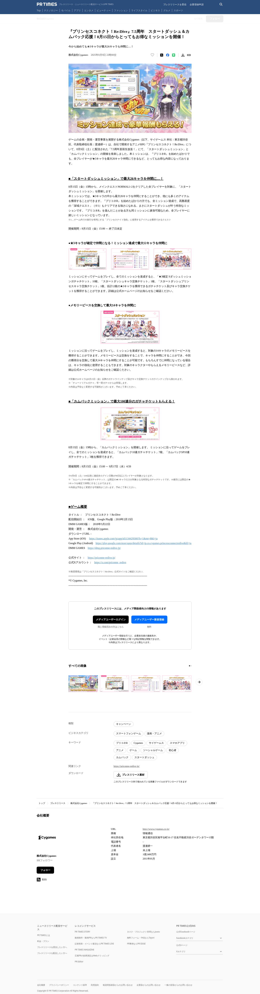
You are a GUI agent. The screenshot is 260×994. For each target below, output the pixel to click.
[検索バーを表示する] (221, 4)
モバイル (65, 10)
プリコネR (122, 743)
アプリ (77, 10)
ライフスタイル (139, 10)
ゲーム (133, 750)
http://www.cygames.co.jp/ (156, 829)
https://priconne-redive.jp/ (101, 557)
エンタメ (88, 10)
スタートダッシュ (144, 757)
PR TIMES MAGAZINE (84, 949)
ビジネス (155, 10)
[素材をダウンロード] (183, 55)
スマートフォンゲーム (128, 733)
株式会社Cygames (78, 803)
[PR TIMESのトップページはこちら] (75, 4)
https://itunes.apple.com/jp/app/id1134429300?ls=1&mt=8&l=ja (123, 538)
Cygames (138, 743)
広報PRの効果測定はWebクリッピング (92, 955)
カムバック (122, 757)
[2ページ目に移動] (191, 665)
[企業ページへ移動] (47, 838)
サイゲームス (156, 743)
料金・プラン (43, 941)
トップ (42, 803)
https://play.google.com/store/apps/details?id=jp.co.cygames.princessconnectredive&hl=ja (143, 543)
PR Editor (79, 961)
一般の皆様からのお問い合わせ (178, 985)
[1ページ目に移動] (189, 665)
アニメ (120, 750)
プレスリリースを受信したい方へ (52, 947)
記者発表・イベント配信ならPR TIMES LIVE (94, 943)
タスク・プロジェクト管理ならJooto (143, 931)
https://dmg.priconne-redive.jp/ (104, 548)
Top (39, 10)
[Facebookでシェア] (167, 55)
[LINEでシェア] (173, 55)
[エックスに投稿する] (161, 55)
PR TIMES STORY (82, 931)
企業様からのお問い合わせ (149, 985)
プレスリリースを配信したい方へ (52, 953)
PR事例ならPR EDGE (136, 943)
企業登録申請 (197, 4)
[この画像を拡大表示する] (83, 683)
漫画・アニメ (154, 733)
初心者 (172, 750)
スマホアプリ (177, 743)
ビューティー (104, 10)
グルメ (166, 10)
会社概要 (41, 985)
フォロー (45, 870)
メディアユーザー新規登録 (149, 619)
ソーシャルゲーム (153, 750)
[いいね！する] (152, 55)
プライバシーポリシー (59, 985)
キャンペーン (123, 724)
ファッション (121, 10)
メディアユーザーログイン (111, 619)
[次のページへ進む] (199, 682)
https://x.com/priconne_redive (110, 562)
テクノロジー (51, 10)
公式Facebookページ (185, 931)
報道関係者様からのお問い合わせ (118, 985)
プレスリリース (57, 803)
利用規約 (95, 985)
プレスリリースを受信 (174, 4)
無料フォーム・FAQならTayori (140, 937)
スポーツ (178, 10)
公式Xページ (181, 945)
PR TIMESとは (43, 935)
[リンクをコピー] (189, 55)
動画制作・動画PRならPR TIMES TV (91, 937)
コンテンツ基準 (80, 985)
